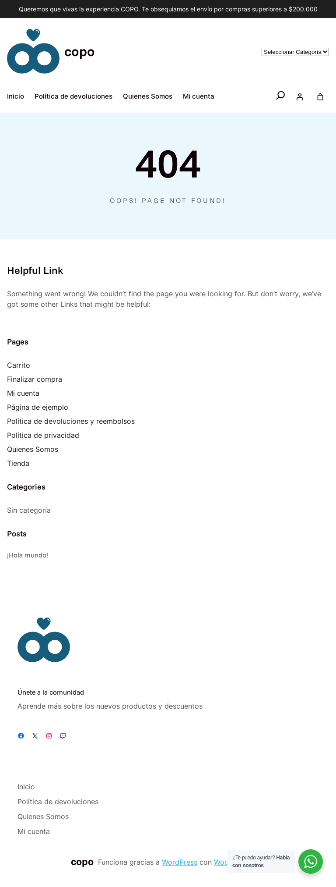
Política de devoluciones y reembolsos (71, 421)
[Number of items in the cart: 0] (320, 97)
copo (79, 51)
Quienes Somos (32, 449)
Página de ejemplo (37, 407)
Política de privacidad (43, 435)
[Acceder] (299, 97)
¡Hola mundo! (27, 554)
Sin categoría (29, 510)
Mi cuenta (23, 393)
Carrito (18, 365)
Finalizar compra (34, 379)
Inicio (15, 96)
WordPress (179, 862)
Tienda (18, 463)
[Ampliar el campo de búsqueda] (280, 97)
